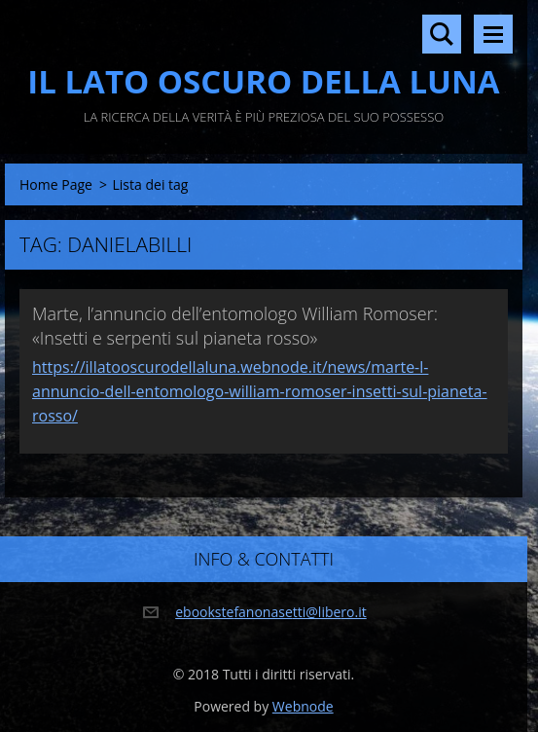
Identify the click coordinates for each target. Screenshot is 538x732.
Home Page (55, 184)
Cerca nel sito (441, 34)
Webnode (303, 706)
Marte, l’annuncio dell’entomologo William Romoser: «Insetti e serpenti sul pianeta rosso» (235, 325)
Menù (493, 34)
